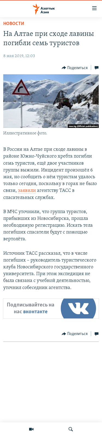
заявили (27, 190)
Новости (13, 23)
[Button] (75, 68)
